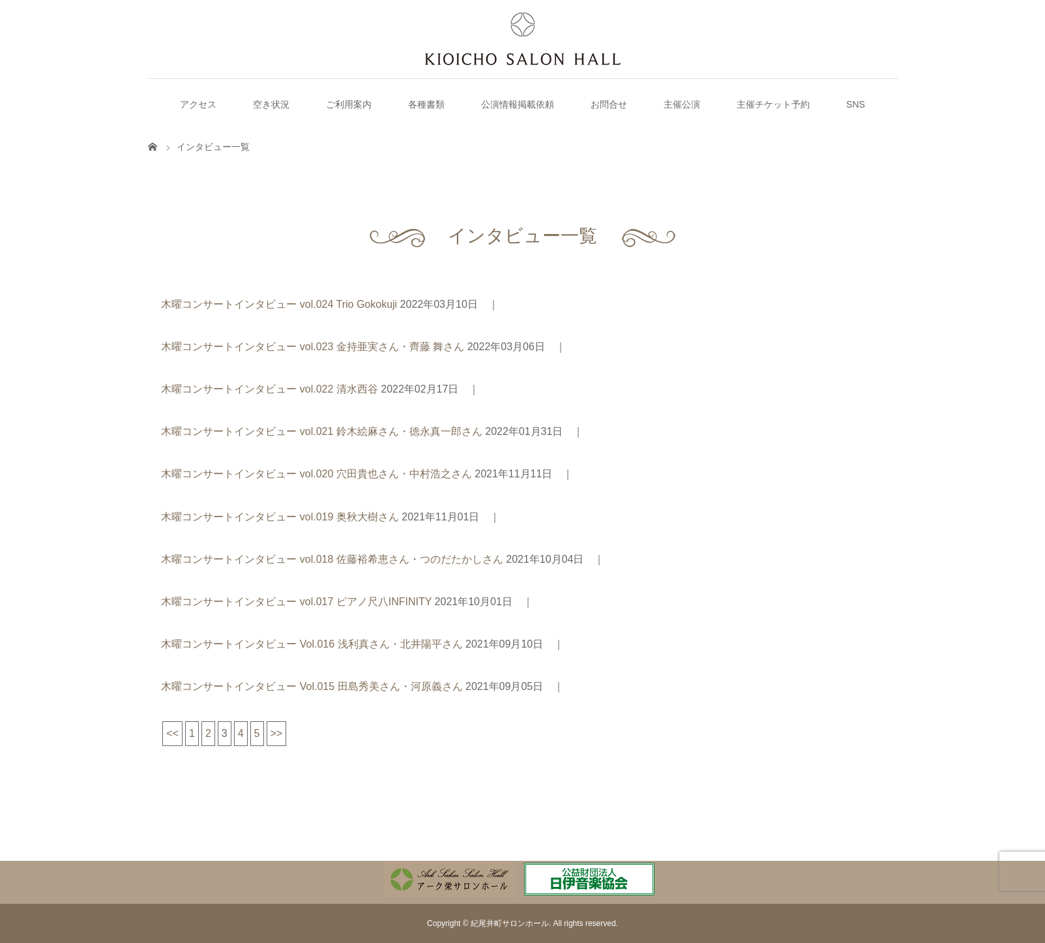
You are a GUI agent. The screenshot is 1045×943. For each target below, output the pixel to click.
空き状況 (271, 104)
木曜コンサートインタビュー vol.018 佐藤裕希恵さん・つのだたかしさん (332, 559)
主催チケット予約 (773, 104)
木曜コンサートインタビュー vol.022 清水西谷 (269, 389)
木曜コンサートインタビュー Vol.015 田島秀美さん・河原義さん (311, 686)
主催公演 (682, 104)
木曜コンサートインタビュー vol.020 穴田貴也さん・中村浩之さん (316, 473)
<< (172, 733)
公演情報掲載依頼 (517, 104)
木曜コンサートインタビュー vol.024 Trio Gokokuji (279, 304)
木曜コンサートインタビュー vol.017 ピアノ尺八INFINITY (296, 601)
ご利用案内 (349, 104)
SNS (855, 104)
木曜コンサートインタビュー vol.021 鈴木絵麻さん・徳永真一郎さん (321, 431)
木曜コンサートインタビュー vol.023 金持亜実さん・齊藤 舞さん (312, 346)
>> (277, 733)
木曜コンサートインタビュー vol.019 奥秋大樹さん (279, 516)
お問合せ (609, 104)
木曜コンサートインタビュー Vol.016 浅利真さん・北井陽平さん (311, 644)
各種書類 (426, 104)
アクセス (198, 104)
